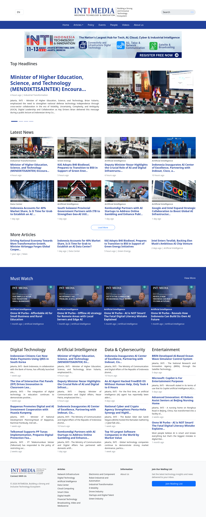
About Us (124, 474)
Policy (91, 24)
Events (102, 24)
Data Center (63, 485)
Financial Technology (67, 499)
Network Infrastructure (68, 474)
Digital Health (64, 495)
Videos (125, 24)
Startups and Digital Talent (101, 495)
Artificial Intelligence (67, 481)
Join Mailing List (174, 483)
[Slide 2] (21, 121)
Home (66, 24)
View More (190, 278)
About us (138, 24)
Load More (103, 227)
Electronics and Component (102, 474)
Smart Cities (63, 492)
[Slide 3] (26, 121)
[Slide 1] (14, 121)
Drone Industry (96, 491)
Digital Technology (66, 477)
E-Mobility (93, 488)
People (114, 24)
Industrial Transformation (101, 484)
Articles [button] (77, 24)
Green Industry (96, 498)
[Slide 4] (31, 121)
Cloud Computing (66, 488)
